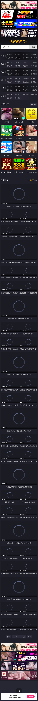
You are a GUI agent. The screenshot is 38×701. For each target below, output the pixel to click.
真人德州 (17, 54)
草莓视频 (26, 94)
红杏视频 (9, 98)
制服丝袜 (9, 74)
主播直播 (26, 66)
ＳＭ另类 (34, 66)
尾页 (29, 637)
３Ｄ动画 (34, 62)
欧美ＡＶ (26, 62)
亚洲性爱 (9, 70)
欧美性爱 (34, 70)
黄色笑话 (26, 90)
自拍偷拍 (17, 62)
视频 (2, 64)
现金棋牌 (26, 58)
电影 (2, 72)
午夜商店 (17, 94)
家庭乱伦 (17, 86)
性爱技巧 (34, 90)
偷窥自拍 (9, 78)
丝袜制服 (17, 66)
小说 (2, 88)
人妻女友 (26, 86)
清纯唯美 (17, 82)
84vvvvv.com (19, 42)
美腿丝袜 (9, 82)
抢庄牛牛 (34, 58)
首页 (8, 637)
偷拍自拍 (17, 70)
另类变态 (34, 74)
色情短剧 (17, 98)
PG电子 (9, 54)
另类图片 (34, 82)
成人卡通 (26, 70)
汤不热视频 (33, 94)
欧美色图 (26, 78)
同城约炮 (9, 94)
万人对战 (26, 54)
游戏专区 (34, 54)
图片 (2, 80)
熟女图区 (26, 82)
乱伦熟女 (26, 74)
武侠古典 (34, 86)
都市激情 (9, 86)
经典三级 (17, 74)
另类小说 (17, 90)
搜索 (33, 47)
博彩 (2, 56)
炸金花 (17, 58)
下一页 (23, 637)
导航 (2, 96)
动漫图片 (34, 78)
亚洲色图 (17, 78)
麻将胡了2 (9, 58)
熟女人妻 (9, 66)
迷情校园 (9, 90)
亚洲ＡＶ (9, 62)
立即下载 (31, 696)
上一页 (15, 637)
